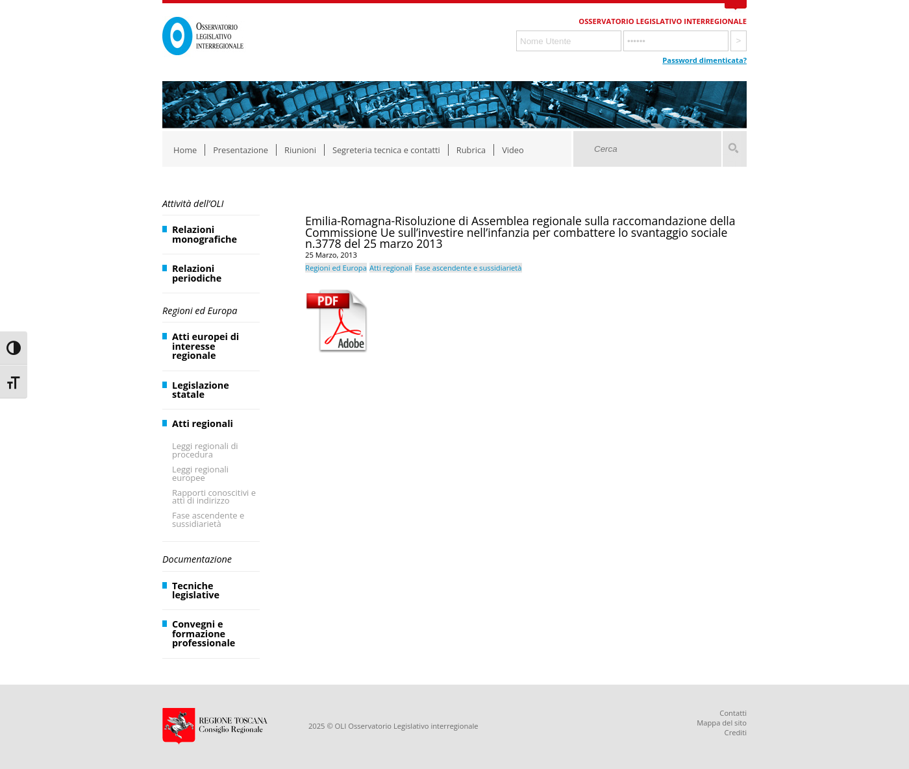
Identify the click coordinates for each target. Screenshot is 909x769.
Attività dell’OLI (192, 203)
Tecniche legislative (195, 590)
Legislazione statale (200, 389)
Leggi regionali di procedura (205, 450)
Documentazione (197, 559)
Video (513, 150)
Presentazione (240, 150)
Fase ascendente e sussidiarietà (208, 519)
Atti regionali (202, 423)
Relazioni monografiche (204, 234)
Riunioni (300, 150)
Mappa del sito (722, 722)
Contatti (733, 713)
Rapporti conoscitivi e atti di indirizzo (214, 497)
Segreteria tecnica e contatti (386, 150)
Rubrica (471, 150)
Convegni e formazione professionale (203, 633)
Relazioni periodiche (196, 273)
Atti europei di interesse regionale (205, 345)
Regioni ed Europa (199, 310)
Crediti (736, 732)
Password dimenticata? (704, 60)
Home (185, 150)
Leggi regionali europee (200, 473)
